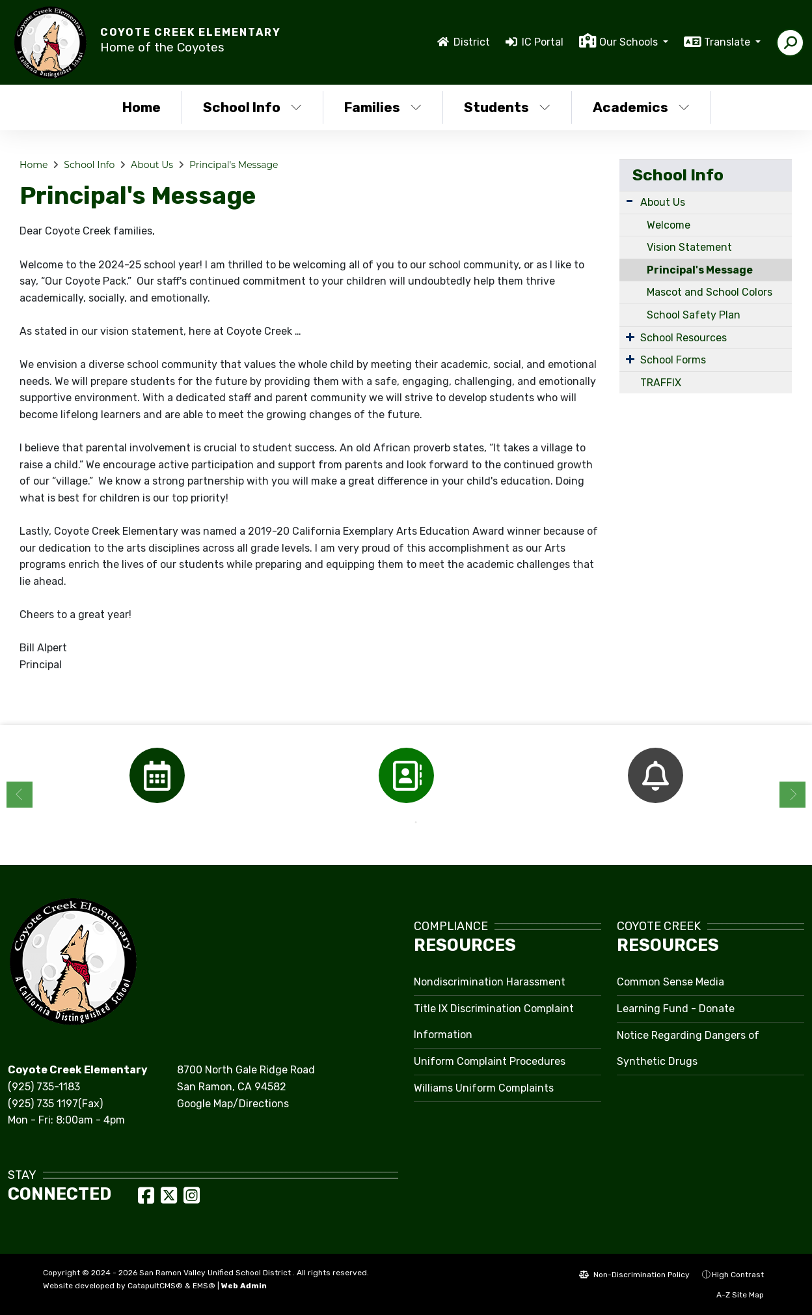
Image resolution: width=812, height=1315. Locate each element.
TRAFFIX (660, 382)
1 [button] (396, 822)
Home (141, 107)
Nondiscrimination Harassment (489, 982)
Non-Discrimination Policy (634, 1274)
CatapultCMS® (155, 1285)
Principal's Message (233, 165)
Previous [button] (20, 795)
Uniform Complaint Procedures (489, 1061)
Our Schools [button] (629, 42)
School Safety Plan (693, 315)
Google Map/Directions (233, 1103)
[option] (157, 775)
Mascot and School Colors (709, 292)
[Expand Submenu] (629, 201)
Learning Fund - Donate (676, 1008)
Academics (641, 107)
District (471, 42)
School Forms (673, 360)
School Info (252, 107)
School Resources (683, 338)
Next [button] (792, 795)
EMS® (204, 1285)
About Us (152, 165)
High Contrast (738, 1274)
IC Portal (542, 42)
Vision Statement (689, 247)
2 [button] (415, 822)
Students (507, 107)
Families (383, 107)
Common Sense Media (670, 982)
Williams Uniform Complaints (484, 1088)
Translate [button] (728, 42)
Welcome (668, 225)
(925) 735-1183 (44, 1087)
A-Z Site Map (733, 1294)
